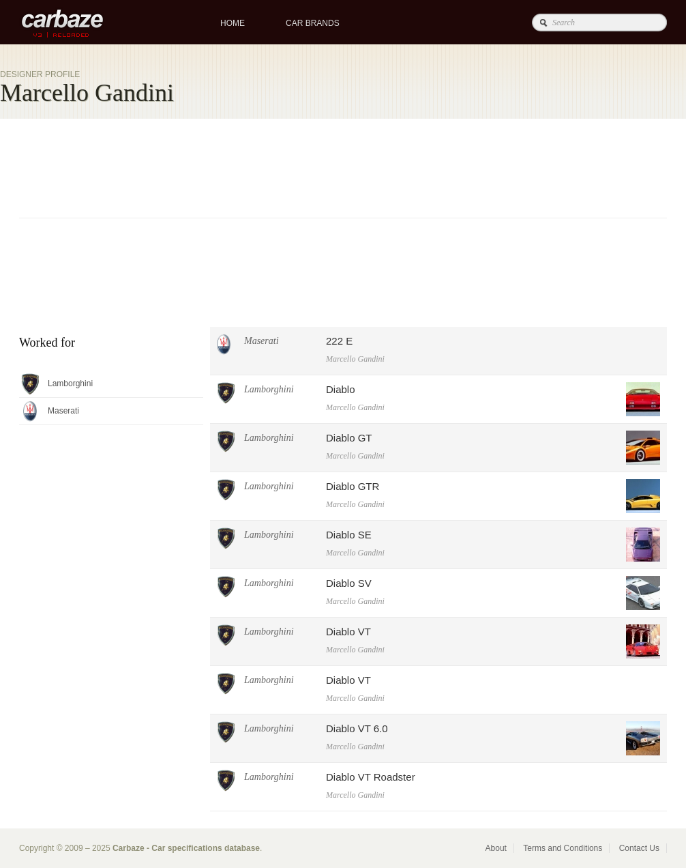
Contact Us (639, 848)
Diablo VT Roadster (370, 777)
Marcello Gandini (355, 359)
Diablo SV (349, 583)
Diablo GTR (352, 486)
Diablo (340, 389)
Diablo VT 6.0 (357, 728)
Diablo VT (348, 631)
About (496, 848)
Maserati (261, 341)
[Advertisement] (221, 231)
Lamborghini (269, 389)
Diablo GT (349, 438)
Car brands (313, 23)
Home (232, 23)
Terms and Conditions (562, 848)
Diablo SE (349, 534)
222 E (339, 341)
